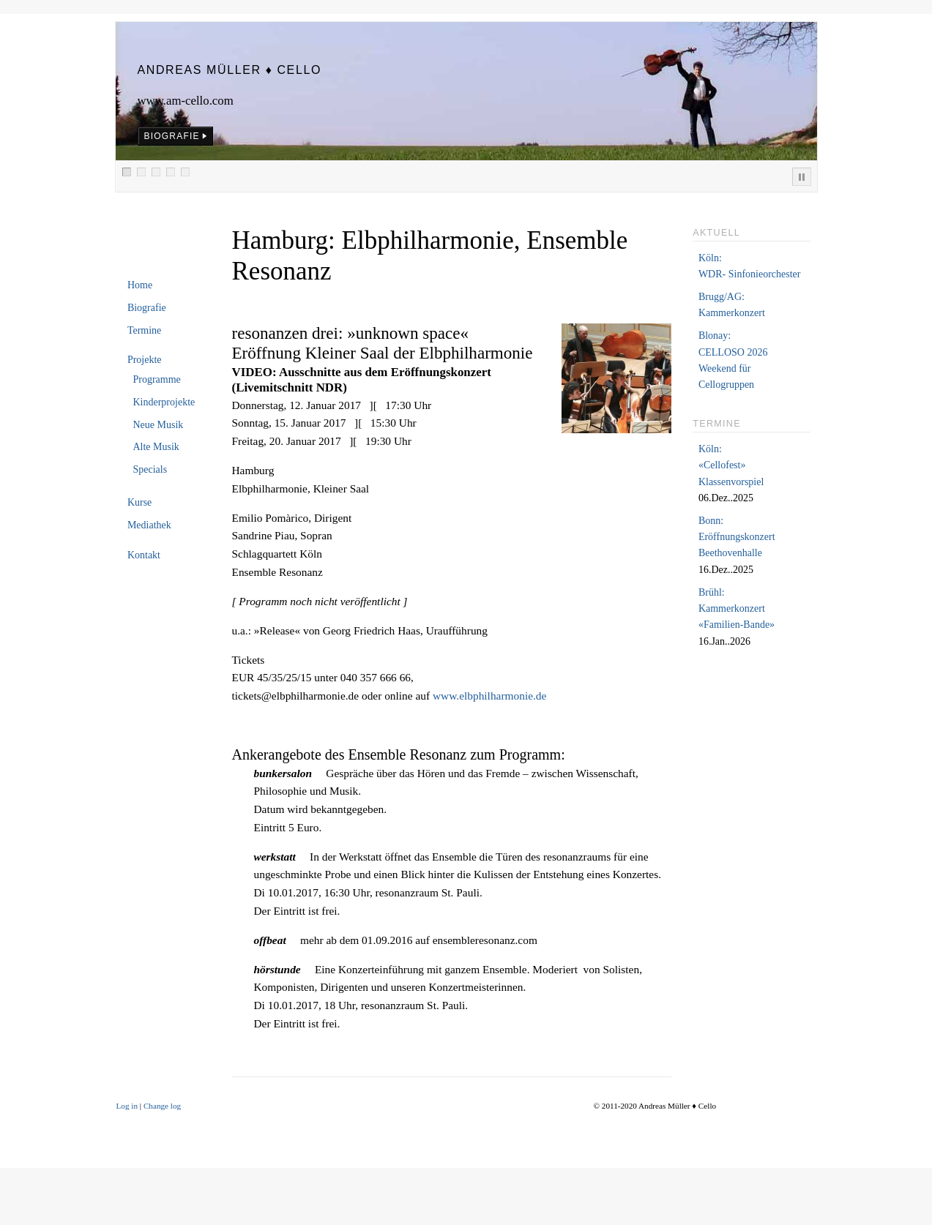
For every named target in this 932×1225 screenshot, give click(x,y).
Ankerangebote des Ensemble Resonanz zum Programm (397, 754)
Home (139, 285)
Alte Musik (156, 446)
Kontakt (143, 555)
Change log (162, 1105)
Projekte (144, 359)
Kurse (139, 502)
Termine (144, 330)
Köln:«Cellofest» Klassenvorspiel (731, 465)
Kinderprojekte (164, 402)
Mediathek (149, 525)
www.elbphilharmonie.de (489, 695)
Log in (127, 1105)
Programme (156, 379)
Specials (150, 469)
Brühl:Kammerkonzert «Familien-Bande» (736, 609)
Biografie (146, 307)
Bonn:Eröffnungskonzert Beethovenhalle (736, 537)
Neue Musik (158, 424)
